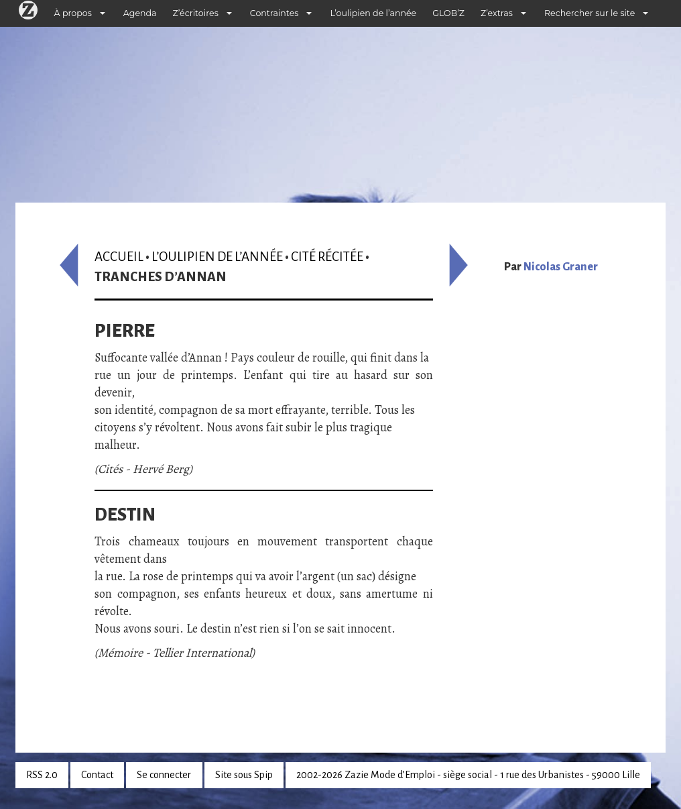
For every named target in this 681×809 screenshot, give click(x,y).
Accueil (119, 257)
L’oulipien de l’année (373, 13)
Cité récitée (327, 257)
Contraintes (274, 13)
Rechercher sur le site (589, 13)
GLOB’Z (448, 13)
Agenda (140, 13)
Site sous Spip (244, 774)
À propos (73, 13)
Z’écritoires (196, 13)
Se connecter (164, 774)
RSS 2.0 (42, 774)
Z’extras (497, 13)
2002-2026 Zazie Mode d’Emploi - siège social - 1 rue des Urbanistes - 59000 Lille (468, 774)
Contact (97, 774)
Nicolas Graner (560, 267)
